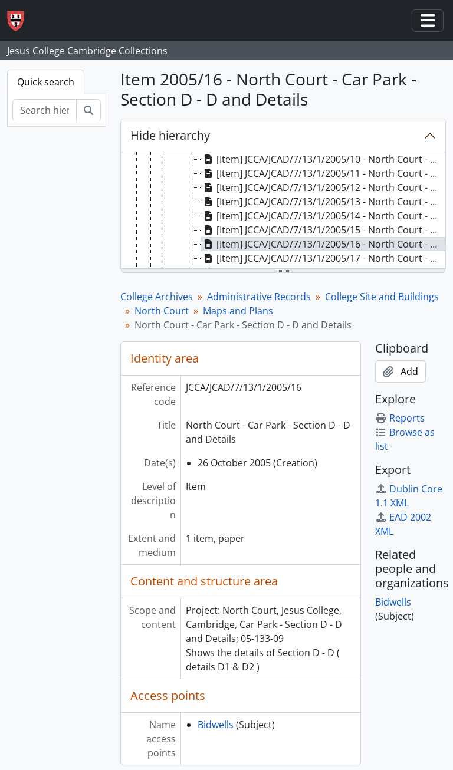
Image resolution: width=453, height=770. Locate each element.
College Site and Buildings (382, 296)
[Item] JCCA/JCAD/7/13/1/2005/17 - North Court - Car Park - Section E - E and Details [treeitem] (323, 258)
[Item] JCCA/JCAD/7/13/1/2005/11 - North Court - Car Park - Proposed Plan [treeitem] (323, 173)
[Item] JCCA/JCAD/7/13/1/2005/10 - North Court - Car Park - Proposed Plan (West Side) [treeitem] (323, 159)
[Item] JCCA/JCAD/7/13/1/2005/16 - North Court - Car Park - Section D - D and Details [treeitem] (323, 244)
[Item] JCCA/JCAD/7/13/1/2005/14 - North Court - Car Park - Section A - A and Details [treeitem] (323, 216)
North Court (161, 310)
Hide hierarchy (170, 135)
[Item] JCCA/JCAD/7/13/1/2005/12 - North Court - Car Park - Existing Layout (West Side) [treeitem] (323, 187)
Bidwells (216, 724)
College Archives (156, 296)
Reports (400, 418)
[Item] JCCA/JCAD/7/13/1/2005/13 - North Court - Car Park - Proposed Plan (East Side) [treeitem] (323, 202)
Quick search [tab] (45, 81)
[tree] (283, 211)
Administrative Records (259, 296)
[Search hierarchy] (44, 110)
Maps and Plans (238, 310)
